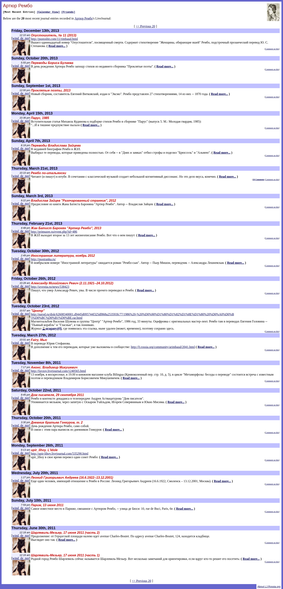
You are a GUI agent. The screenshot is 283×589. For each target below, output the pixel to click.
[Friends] (68, 12)
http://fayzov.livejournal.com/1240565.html (58, 371)
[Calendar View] (48, 12)
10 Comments (258, 179)
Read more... (57, 46)
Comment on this (272, 49)
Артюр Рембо (83, 19)
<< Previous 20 (145, 26)
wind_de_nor (20, 38)
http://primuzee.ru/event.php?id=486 (54, 231)
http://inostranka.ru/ (43, 259)
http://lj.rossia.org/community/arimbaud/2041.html (163, 347)
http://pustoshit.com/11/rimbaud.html (54, 39)
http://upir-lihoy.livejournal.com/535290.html (59, 453)
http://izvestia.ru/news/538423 (50, 286)
